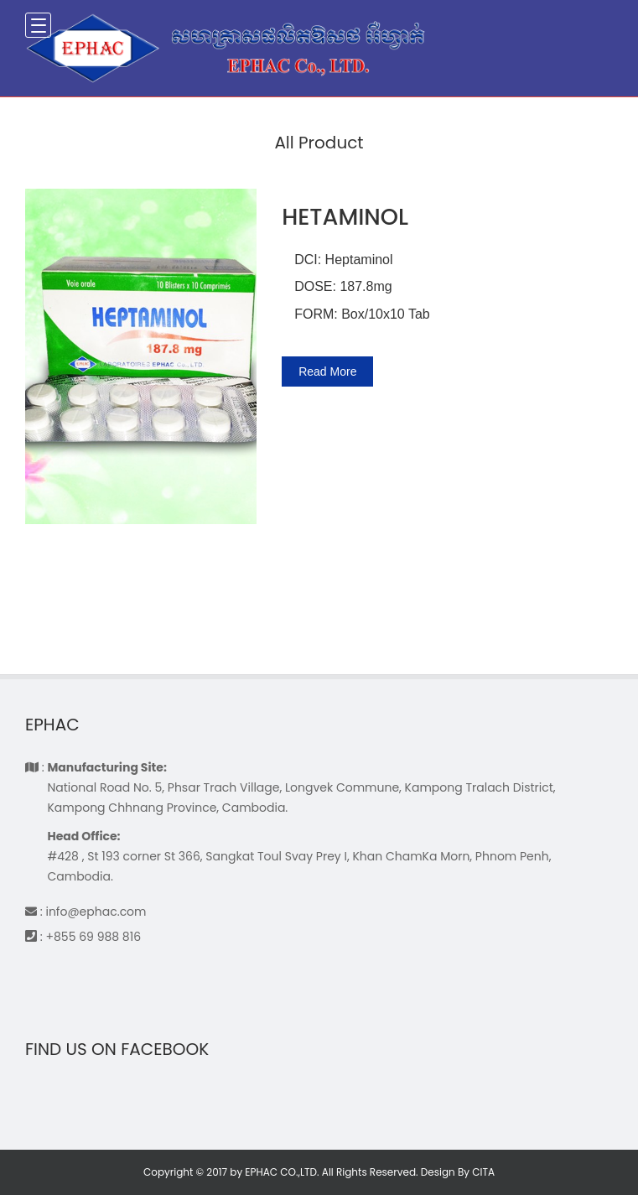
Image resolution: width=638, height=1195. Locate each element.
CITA (483, 1172)
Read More (327, 371)
